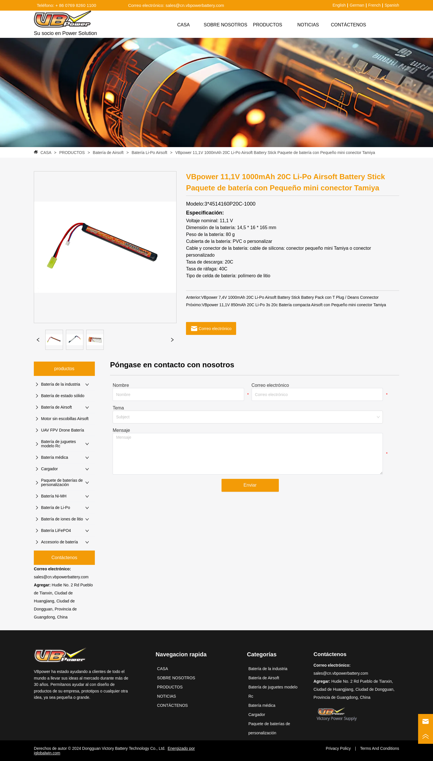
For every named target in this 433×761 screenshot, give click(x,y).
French (374, 5)
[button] (267, 25)
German (357, 5)
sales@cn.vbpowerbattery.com (61, 577)
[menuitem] (267, 25)
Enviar (250, 485)
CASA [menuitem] (183, 24)
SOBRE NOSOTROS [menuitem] (225, 24)
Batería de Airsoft (108, 152)
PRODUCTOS (72, 152)
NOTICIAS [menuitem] (308, 24)
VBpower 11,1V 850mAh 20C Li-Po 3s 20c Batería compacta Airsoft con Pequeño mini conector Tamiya (294, 305)
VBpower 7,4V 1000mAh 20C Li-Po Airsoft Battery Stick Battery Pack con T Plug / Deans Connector (290, 297)
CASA (45, 152)
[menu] (266, 25)
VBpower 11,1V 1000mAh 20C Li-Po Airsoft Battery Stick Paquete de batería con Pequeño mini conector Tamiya (274, 152)
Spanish (392, 5)
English (339, 5)
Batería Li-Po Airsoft (149, 152)
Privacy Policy (338, 748)
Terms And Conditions (379, 748)
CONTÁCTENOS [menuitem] (348, 24)
